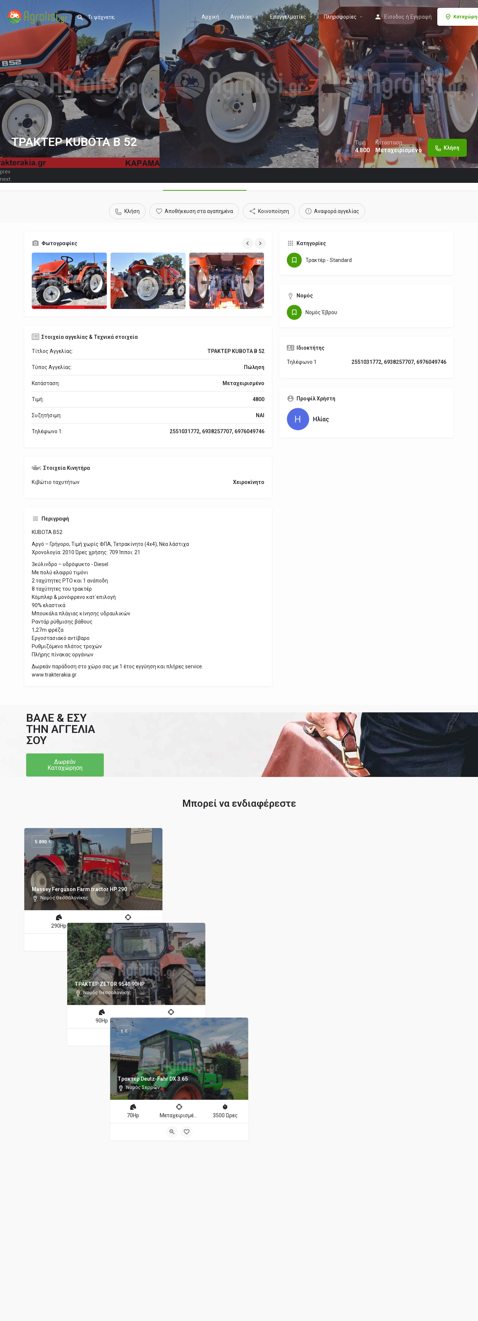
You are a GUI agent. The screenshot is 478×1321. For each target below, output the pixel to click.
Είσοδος (394, 17)
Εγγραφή (421, 17)
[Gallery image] (69, 281)
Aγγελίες (241, 17)
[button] (65, 765)
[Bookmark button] (101, 942)
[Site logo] (38, 16)
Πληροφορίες (340, 17)
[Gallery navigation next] (261, 243)
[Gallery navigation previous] (248, 243)
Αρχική (210, 17)
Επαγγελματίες (288, 17)
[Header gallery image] (79, 84)
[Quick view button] (86, 942)
